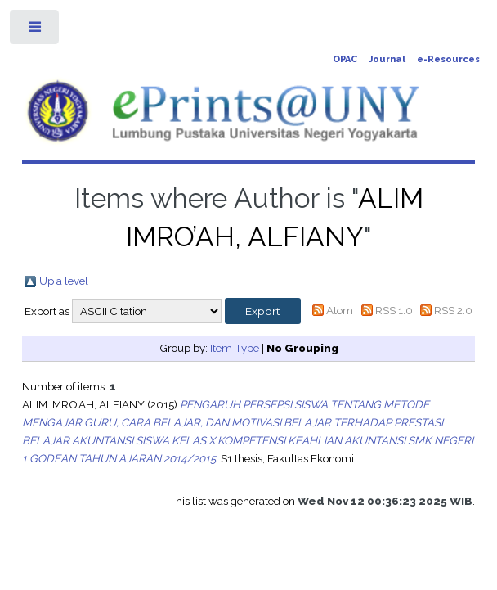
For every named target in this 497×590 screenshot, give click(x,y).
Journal (387, 59)
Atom (339, 310)
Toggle (35, 30)
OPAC (345, 59)
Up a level (63, 280)
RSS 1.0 (394, 310)
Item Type (234, 347)
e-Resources (448, 59)
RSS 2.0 (453, 310)
